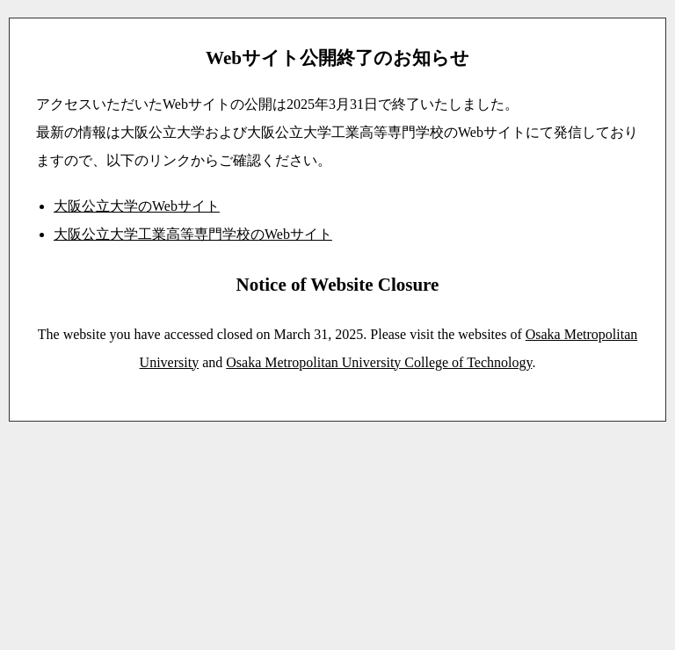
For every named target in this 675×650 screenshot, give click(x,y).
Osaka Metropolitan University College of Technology (379, 362)
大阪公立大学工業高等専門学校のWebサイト (193, 234)
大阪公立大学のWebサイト (137, 206)
